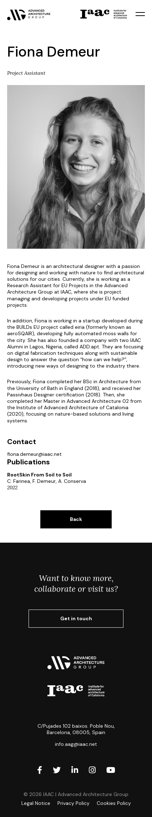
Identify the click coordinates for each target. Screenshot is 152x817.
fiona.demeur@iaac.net (34, 454)
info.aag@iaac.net (76, 744)
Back (76, 519)
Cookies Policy (114, 803)
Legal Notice (35, 803)
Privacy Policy (73, 803)
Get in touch (76, 618)
